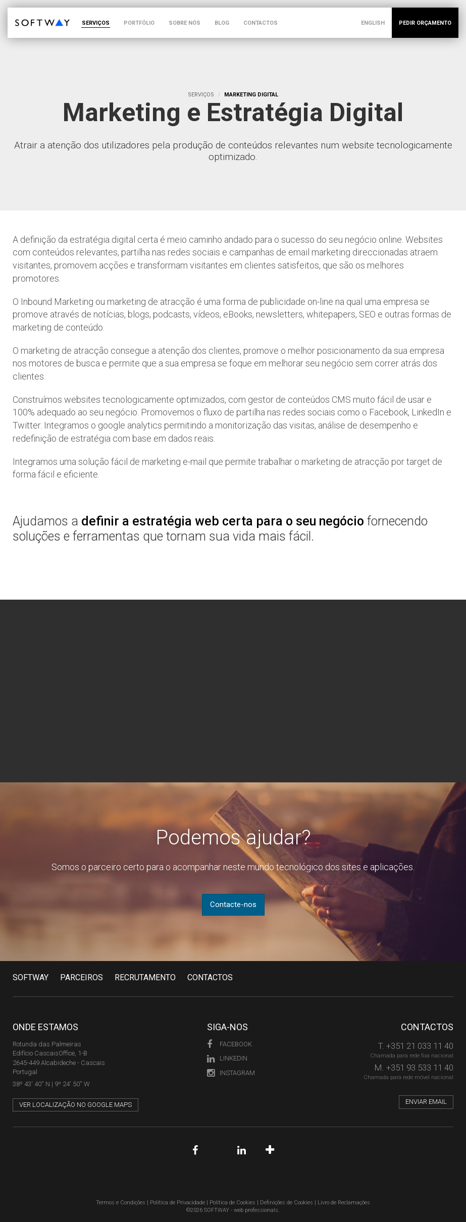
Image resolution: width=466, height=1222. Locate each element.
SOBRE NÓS (184, 23)
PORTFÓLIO (139, 23)
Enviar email (426, 1101)
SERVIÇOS (96, 23)
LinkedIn (227, 1058)
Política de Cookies (232, 1202)
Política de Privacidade (177, 1202)
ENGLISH (373, 23)
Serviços (201, 94)
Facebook (229, 1044)
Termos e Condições (120, 1202)
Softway (30, 977)
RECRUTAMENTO (145, 977)
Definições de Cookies (286, 1202)
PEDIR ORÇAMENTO (425, 23)
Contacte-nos (233, 904)
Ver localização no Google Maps (75, 1104)
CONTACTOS (260, 23)
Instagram (231, 1073)
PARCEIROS (81, 977)
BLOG (222, 23)
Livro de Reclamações (344, 1202)
